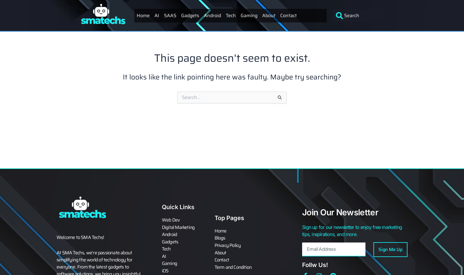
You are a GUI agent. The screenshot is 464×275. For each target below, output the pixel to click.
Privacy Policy (228, 245)
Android (212, 15)
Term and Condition (234, 266)
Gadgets (190, 15)
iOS (165, 270)
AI (156, 15)
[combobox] (359, 15)
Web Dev (171, 220)
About (269, 15)
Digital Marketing (178, 227)
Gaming (249, 15)
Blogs (220, 238)
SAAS (170, 15)
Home (143, 15)
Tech (231, 15)
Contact (288, 15)
